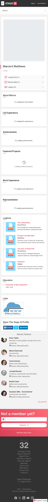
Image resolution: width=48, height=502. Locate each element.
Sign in (33, 3)
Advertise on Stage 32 (24, 458)
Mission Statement (24, 454)
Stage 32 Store (26, 481)
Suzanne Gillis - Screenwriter (20, 392)
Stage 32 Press (24, 456)
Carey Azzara (14, 361)
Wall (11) (24, 82)
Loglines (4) (24, 87)
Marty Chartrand (15, 351)
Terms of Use (24, 465)
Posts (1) (24, 77)
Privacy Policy (24, 470)
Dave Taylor (14, 338)
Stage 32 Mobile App (24, 479)
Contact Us (24, 473)
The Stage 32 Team (24, 451)
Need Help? (24, 463)
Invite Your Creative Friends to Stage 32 (24, 491)
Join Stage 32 (41, 3)
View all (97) (42, 402)
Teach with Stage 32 (24, 461)
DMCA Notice (24, 468)
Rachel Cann (14, 382)
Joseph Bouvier (15, 371)
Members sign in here (24, 433)
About (5, 10)
